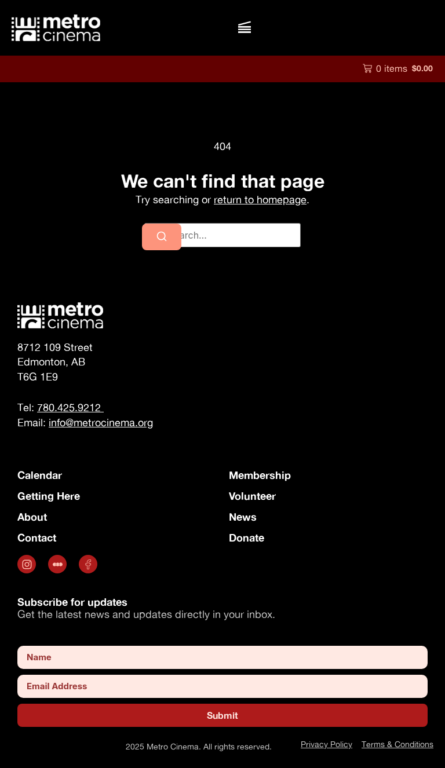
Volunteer (252, 496)
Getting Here (48, 496)
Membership (260, 475)
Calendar (39, 475)
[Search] (161, 237)
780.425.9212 (70, 407)
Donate (246, 537)
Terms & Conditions (397, 744)
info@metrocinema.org (101, 422)
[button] (244, 27)
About (32, 516)
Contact (36, 537)
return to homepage (260, 199)
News (243, 516)
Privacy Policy (326, 744)
